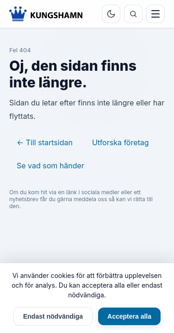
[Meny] (155, 14)
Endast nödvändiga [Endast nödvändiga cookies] (53, 316)
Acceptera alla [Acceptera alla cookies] (129, 316)
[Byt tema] (111, 14)
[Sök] (133, 14)
